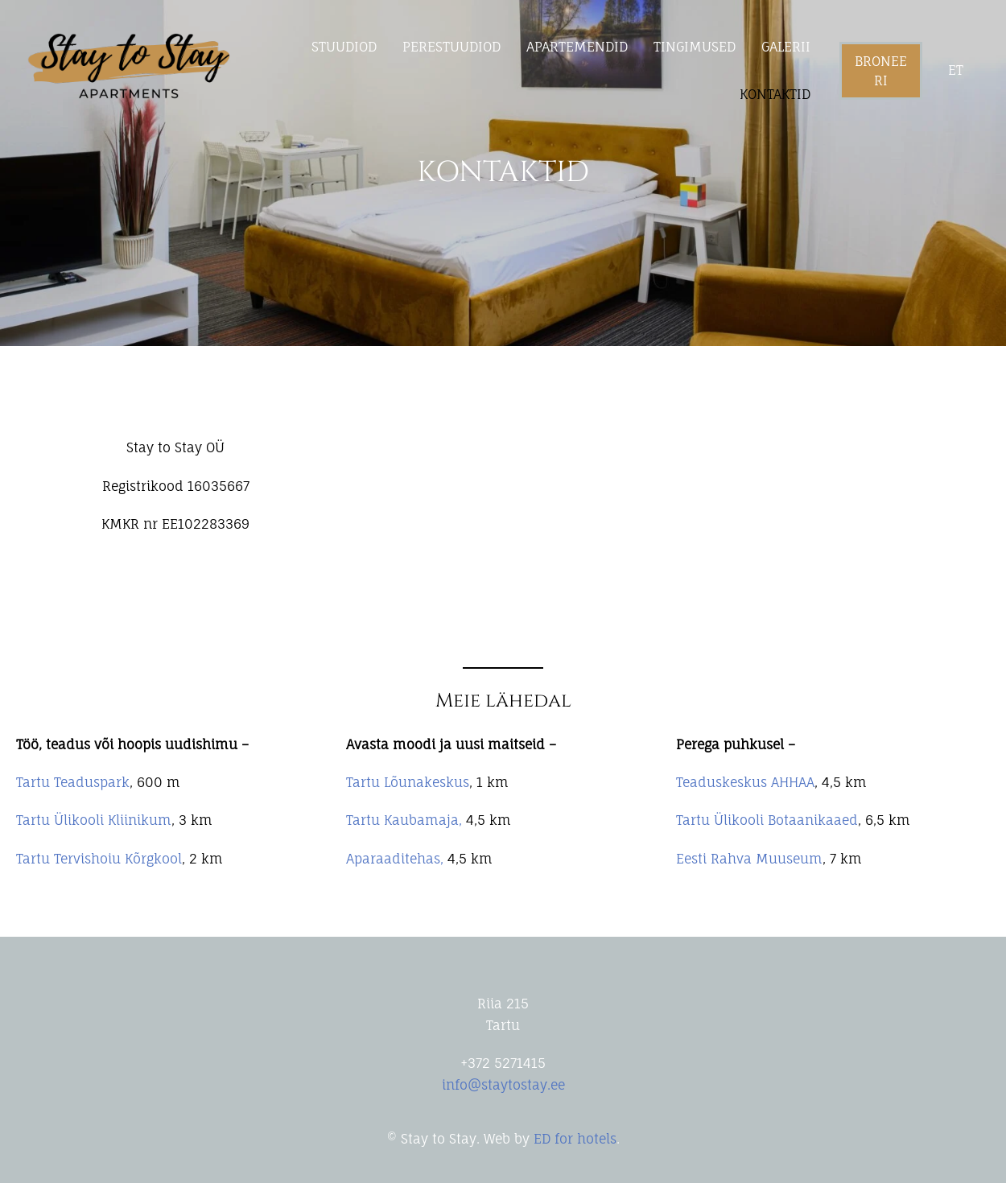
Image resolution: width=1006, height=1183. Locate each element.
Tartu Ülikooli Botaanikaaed (767, 820)
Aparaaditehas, (394, 859)
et (955, 70)
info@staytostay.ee (503, 1085)
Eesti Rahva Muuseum (749, 859)
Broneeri (881, 71)
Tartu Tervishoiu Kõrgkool (99, 859)
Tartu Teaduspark (73, 782)
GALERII (785, 47)
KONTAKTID (775, 94)
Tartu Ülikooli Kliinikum (93, 820)
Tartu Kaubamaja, (404, 820)
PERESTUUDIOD (451, 47)
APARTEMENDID (577, 47)
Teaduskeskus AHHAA (745, 782)
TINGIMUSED (694, 47)
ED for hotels (575, 1139)
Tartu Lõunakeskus (407, 782)
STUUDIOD (344, 47)
